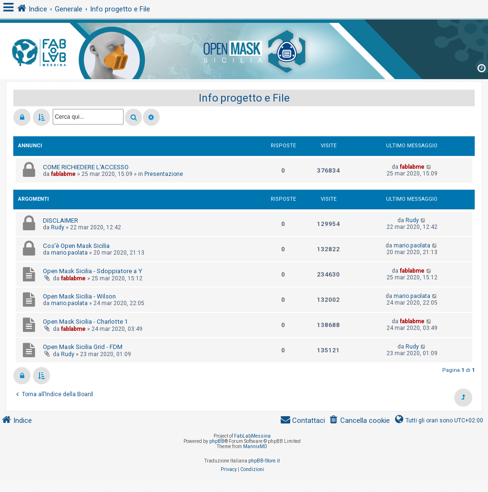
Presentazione (163, 174)
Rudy (57, 227)
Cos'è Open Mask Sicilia (76, 245)
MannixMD (255, 446)
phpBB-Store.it (264, 460)
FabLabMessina (252, 436)
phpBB (216, 441)
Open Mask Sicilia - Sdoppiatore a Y (92, 271)
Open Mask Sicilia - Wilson (79, 296)
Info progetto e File (244, 98)
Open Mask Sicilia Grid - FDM (82, 346)
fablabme (63, 174)
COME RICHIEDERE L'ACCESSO (86, 167)
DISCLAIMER (60, 220)
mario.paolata (69, 252)
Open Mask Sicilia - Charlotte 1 (85, 321)
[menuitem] (359, 420)
